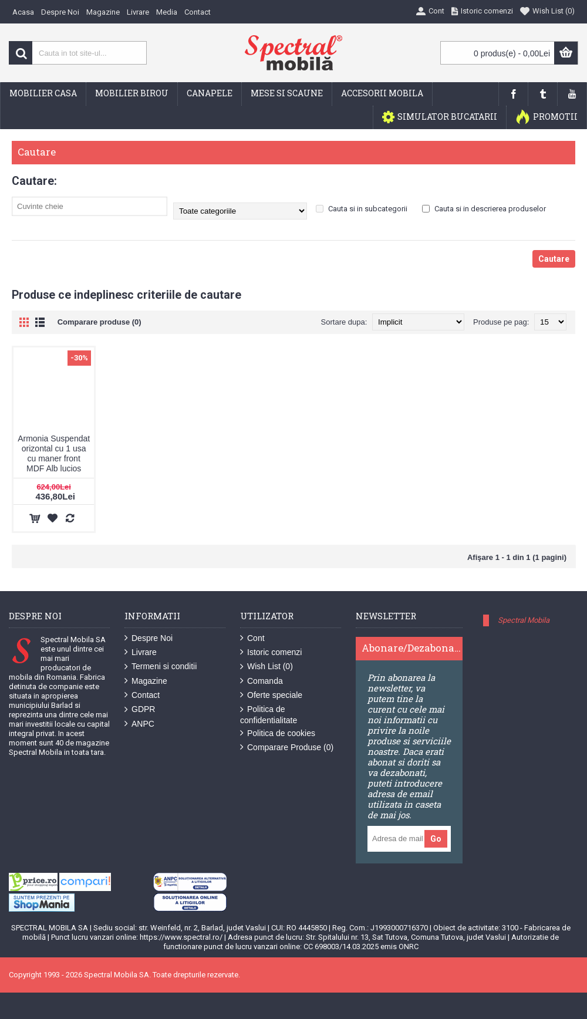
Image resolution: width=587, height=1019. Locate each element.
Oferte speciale (271, 695)
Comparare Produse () (286, 748)
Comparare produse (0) (99, 322)
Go (435, 838)
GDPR (139, 709)
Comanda (261, 681)
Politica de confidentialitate (268, 714)
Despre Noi (148, 638)
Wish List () (266, 667)
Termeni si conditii (160, 667)
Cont (252, 638)
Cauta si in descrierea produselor (484, 208)
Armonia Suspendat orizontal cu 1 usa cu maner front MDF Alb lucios (54, 453)
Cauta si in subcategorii (361, 208)
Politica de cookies (277, 733)
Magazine (145, 681)
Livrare (140, 652)
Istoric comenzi (271, 652)
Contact (142, 695)
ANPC (139, 724)
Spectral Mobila (523, 620)
